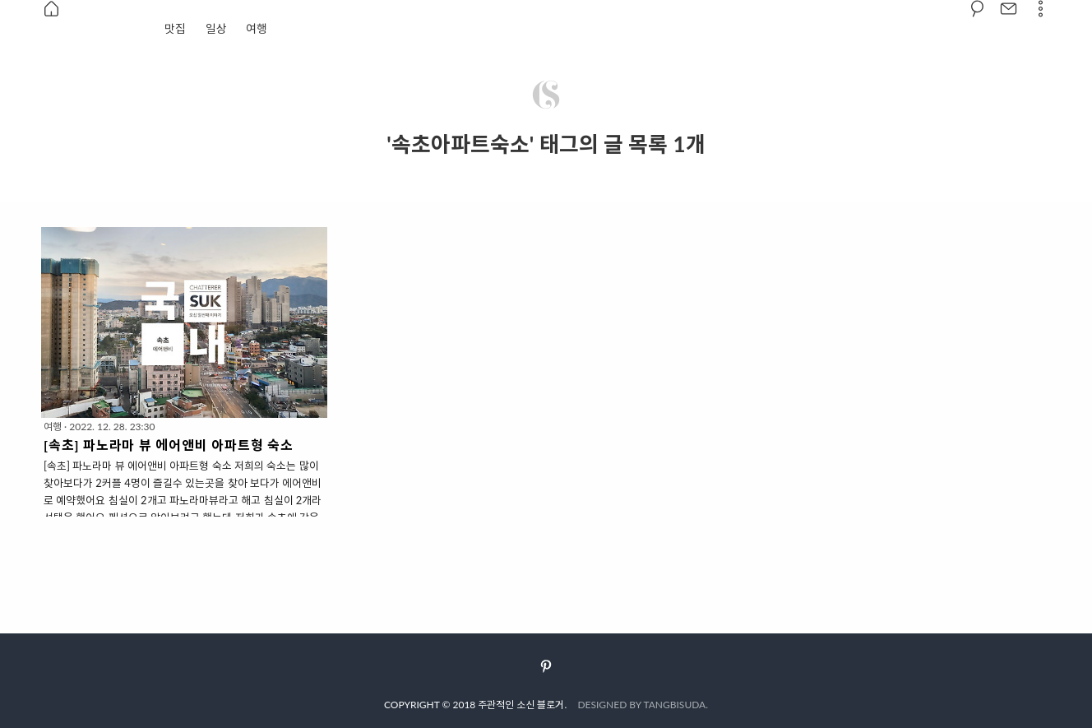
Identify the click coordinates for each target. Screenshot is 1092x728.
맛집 (175, 28)
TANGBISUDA (675, 704)
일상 (216, 28)
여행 (256, 28)
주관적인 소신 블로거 (521, 704)
